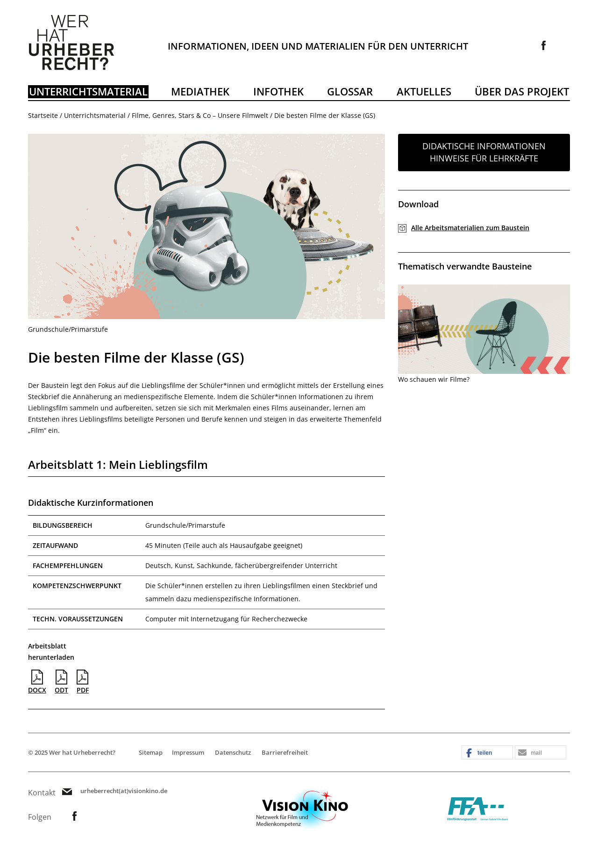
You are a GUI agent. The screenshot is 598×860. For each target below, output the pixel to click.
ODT (61, 682)
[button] (487, 753)
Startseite (43, 115)
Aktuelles (424, 91)
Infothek (278, 91)
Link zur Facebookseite (543, 45)
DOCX (37, 682)
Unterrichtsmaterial (88, 91)
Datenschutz (233, 752)
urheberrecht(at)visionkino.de (123, 791)
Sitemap (151, 752)
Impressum (188, 752)
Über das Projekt (522, 91)
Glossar (350, 91)
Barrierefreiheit (285, 752)
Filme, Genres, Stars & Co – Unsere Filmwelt (200, 115)
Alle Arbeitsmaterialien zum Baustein (470, 227)
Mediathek (200, 91)
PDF (83, 682)
